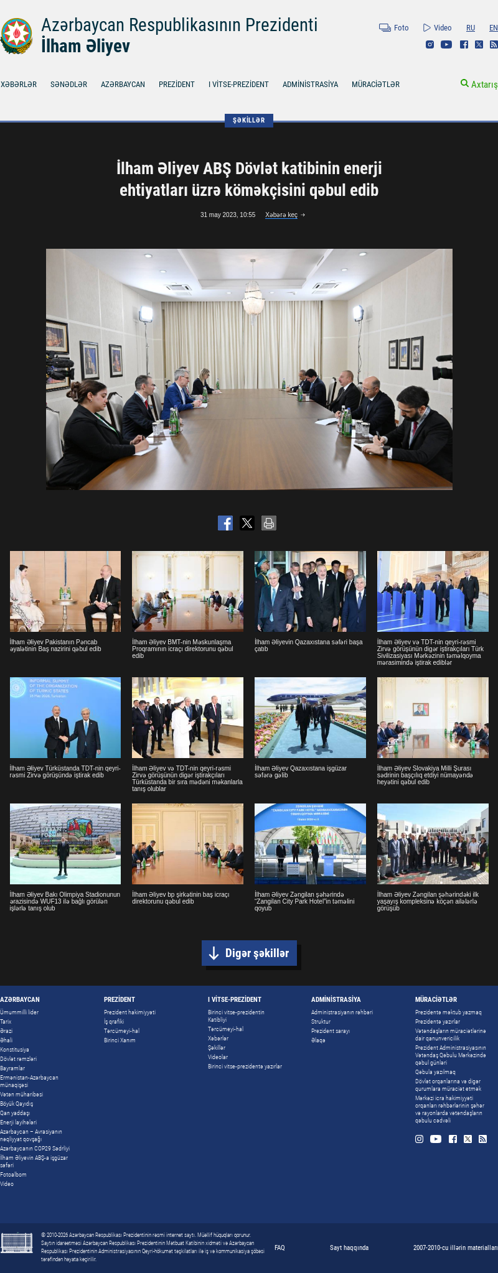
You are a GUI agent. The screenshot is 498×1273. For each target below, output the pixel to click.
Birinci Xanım (120, 1040)
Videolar (218, 1056)
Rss (494, 44)
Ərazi (6, 1030)
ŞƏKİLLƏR (249, 120)
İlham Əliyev (85, 46)
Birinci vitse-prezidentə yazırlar (245, 1066)
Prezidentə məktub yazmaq (448, 1012)
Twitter (479, 44)
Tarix (5, 1021)
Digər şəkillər (257, 953)
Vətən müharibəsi (21, 1094)
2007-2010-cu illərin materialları (455, 1248)
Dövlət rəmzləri (18, 1058)
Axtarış (484, 84)
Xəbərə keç (281, 214)
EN (493, 27)
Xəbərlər (218, 1038)
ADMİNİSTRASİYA (310, 84)
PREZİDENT (177, 84)
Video (443, 27)
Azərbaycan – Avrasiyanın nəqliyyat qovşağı (31, 1135)
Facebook (464, 44)
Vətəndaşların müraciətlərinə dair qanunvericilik (450, 1034)
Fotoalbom (13, 1174)
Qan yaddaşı (15, 1112)
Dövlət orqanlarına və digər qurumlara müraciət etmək (448, 1085)
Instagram (430, 44)
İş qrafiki (114, 1021)
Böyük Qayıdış (16, 1103)
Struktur (321, 1021)
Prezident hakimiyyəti (130, 1012)
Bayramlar (12, 1068)
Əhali (6, 1040)
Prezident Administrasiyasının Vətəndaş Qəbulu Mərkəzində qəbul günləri (450, 1055)
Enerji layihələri (18, 1122)
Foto (401, 27)
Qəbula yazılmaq (435, 1071)
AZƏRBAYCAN (123, 84)
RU (470, 27)
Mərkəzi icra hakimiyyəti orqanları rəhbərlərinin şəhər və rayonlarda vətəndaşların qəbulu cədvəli (449, 1109)
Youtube (447, 44)
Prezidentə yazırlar (437, 1021)
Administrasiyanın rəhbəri (342, 1012)
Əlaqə (318, 1040)
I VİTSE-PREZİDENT (239, 84)
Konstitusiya (14, 1049)
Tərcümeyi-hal (121, 1030)
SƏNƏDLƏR (68, 84)
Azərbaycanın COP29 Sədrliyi (35, 1148)
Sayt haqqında (349, 1248)
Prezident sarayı (330, 1030)
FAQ (280, 1248)
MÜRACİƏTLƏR (376, 84)
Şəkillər (216, 1047)
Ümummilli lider (19, 1012)
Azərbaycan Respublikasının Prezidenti (179, 24)
